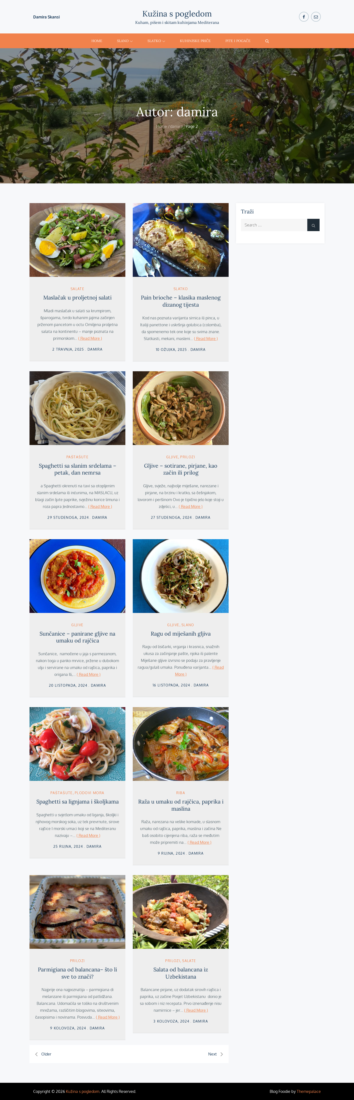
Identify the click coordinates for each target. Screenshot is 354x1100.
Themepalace (309, 1091)
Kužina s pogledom (177, 14)
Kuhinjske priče (195, 41)
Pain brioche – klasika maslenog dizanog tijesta (181, 301)
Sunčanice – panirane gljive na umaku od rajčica (77, 637)
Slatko (156, 41)
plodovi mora (89, 793)
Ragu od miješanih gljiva (181, 633)
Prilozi (187, 457)
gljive (172, 457)
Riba (180, 793)
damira (95, 349)
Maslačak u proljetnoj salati (77, 297)
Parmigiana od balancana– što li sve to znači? (77, 973)
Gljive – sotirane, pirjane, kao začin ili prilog (180, 469)
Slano (125, 41)
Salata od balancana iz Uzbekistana (180, 973)
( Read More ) (90, 338)
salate (77, 289)
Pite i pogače (238, 41)
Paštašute (77, 457)
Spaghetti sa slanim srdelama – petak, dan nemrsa (77, 469)
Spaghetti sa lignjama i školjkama (77, 801)
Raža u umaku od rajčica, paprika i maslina (180, 805)
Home (96, 41)
